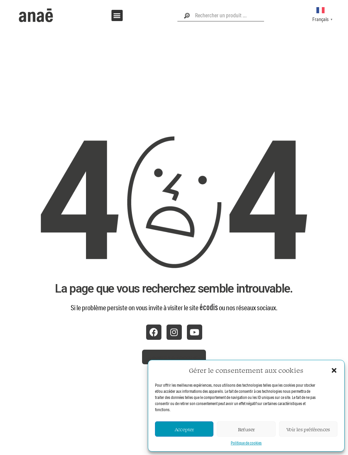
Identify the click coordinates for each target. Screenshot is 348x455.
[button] (334, 370)
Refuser (246, 429)
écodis (208, 307)
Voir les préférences (308, 429)
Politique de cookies (246, 443)
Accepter (184, 429)
